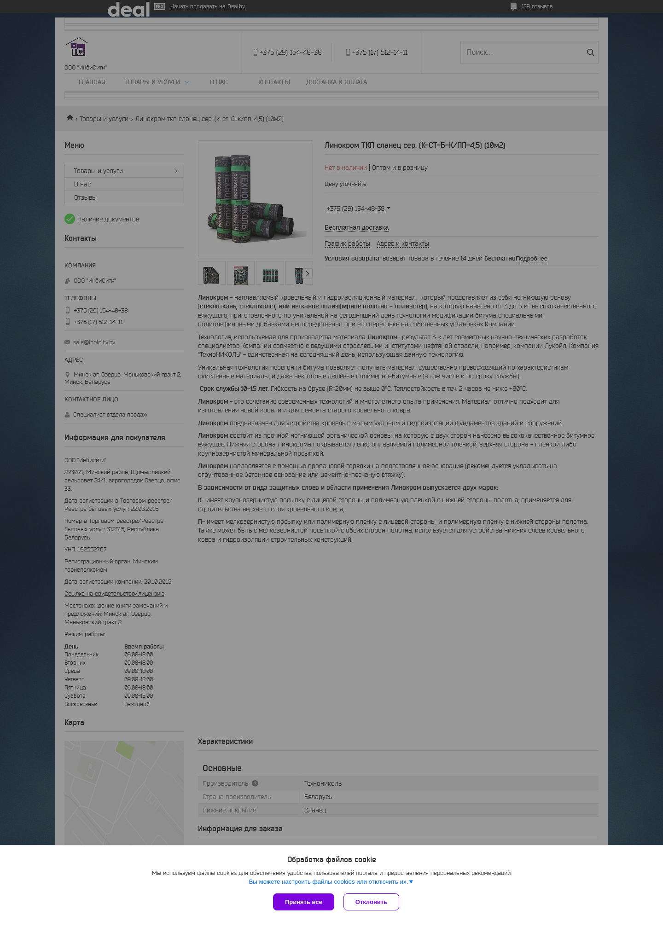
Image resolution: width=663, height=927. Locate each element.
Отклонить (371, 901)
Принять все (303, 901)
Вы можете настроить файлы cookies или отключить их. (328, 881)
